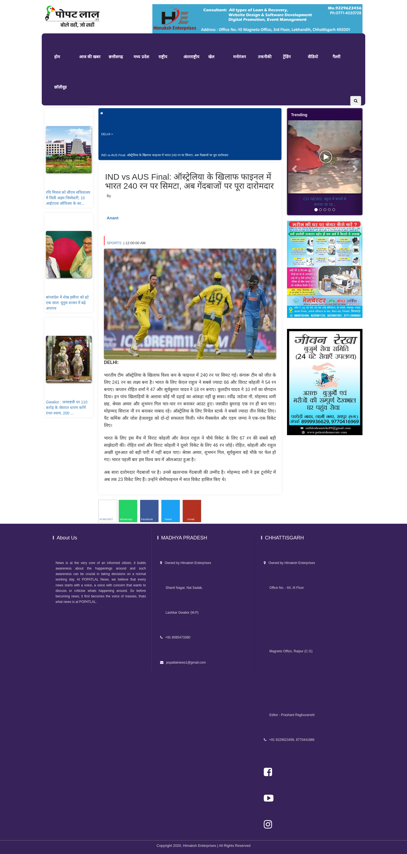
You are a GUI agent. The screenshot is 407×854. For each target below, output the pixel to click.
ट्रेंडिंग (287, 56)
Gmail (190, 519)
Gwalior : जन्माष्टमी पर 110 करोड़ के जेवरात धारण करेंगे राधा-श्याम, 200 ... (66, 407)
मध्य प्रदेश (141, 56)
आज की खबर (89, 56)
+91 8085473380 (175, 637)
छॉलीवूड (60, 87)
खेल (211, 56)
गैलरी (336, 56)
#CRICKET (106, 519)
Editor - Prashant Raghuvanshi (289, 715)
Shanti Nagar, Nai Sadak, (181, 588)
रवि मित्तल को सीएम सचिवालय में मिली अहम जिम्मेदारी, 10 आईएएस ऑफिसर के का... (68, 198)
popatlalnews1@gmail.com (183, 662)
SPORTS (114, 243)
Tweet (168, 519)
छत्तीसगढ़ (116, 56)
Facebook (147, 519)
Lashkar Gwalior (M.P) (179, 612)
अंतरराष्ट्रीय (191, 56)
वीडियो (313, 56)
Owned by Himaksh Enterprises (185, 563)
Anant (113, 218)
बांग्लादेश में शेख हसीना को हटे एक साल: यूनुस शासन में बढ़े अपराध (67, 302)
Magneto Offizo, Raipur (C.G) (288, 651)
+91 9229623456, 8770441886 (289, 740)
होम (57, 56)
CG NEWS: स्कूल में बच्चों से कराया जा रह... (324, 202)
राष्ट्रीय (162, 56)
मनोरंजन (239, 56)
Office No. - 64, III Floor (284, 588)
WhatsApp (126, 519)
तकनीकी (265, 56)
